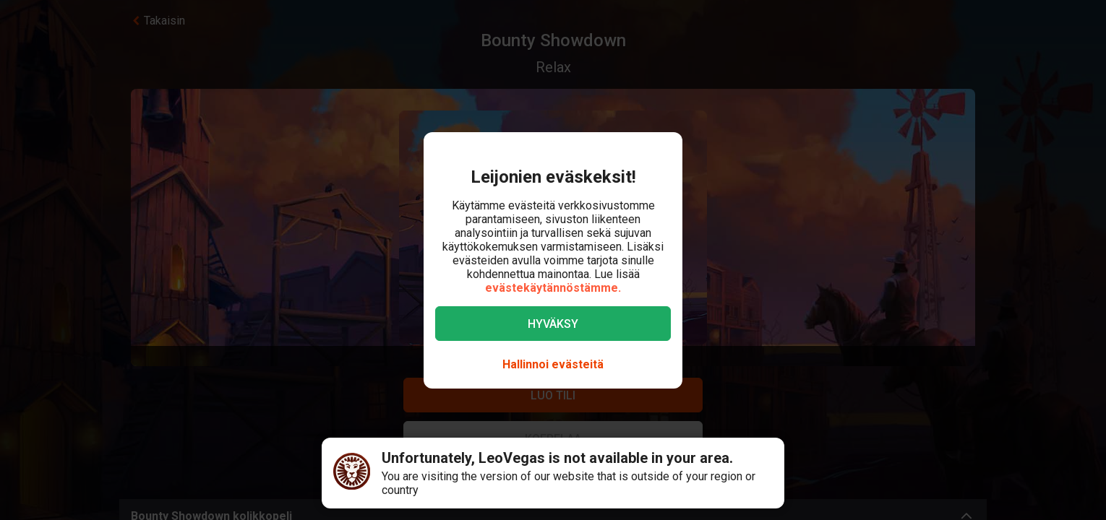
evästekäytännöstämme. (553, 288)
